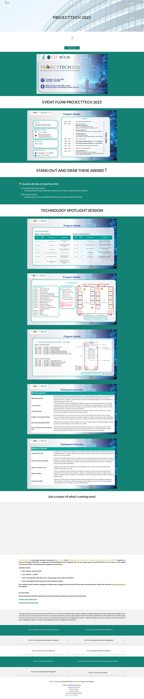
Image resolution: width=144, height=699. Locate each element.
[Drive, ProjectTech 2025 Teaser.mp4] (76, 528)
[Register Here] (72, 48)
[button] (142, 2)
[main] (72, 15)
